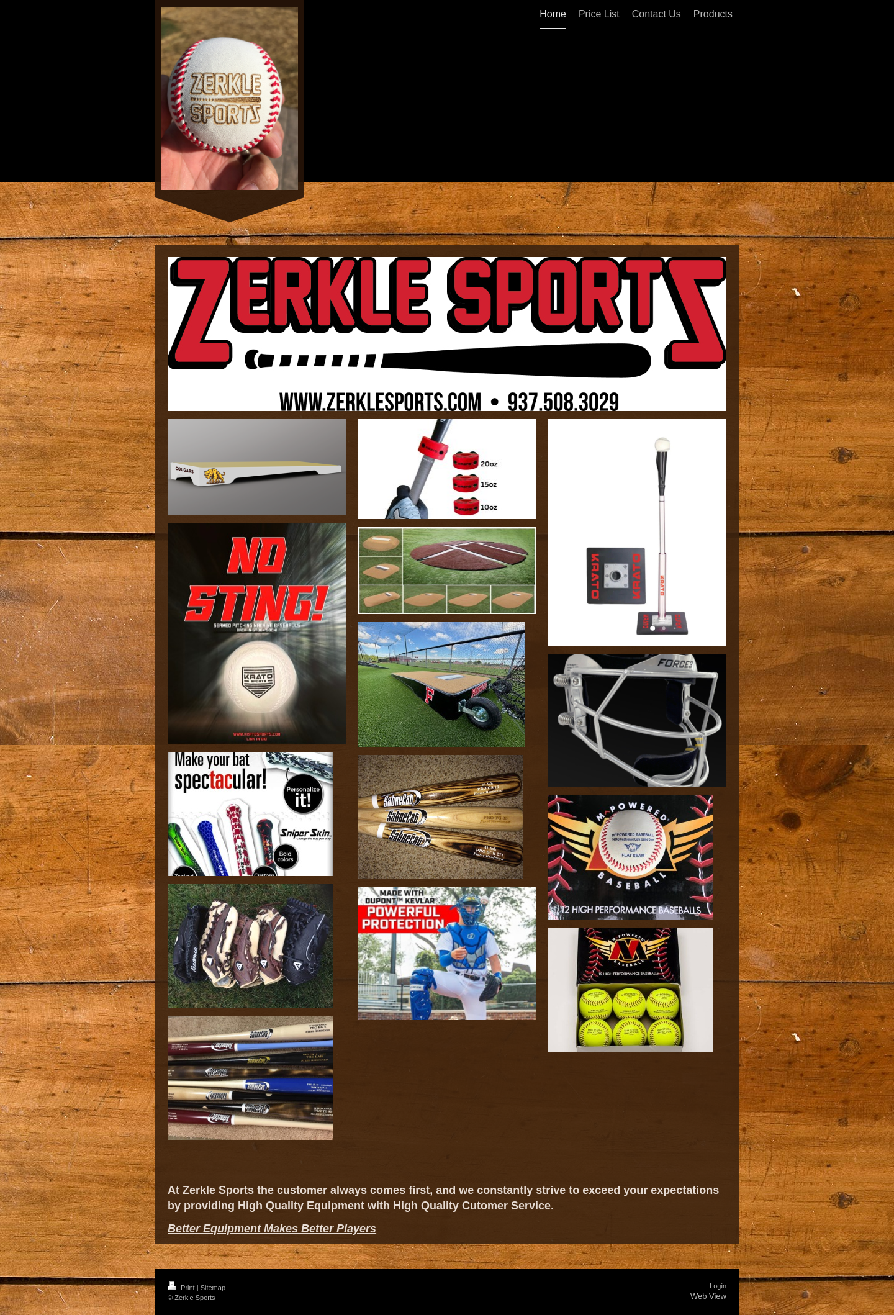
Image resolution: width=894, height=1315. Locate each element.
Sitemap (213, 1287)
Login (718, 1286)
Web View (708, 1296)
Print (182, 1287)
